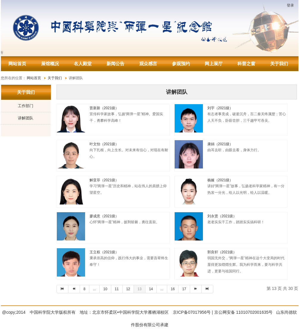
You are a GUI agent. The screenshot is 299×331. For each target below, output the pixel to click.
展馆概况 (50, 63)
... (94, 289)
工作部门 (25, 106)
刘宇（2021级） (220, 108)
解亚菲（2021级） (104, 180)
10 (105, 289)
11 (117, 289)
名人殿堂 (83, 63)
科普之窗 (246, 63)
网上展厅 (214, 63)
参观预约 (181, 63)
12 (128, 289)
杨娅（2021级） (220, 180)
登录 (290, 5)
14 (151, 289)
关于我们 (279, 63)
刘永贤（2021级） (222, 216)
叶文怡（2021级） (104, 144)
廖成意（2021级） (104, 216)
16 (173, 289)
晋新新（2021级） (104, 108)
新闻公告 (115, 63)
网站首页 (17, 63)
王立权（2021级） (104, 252)
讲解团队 (25, 118)
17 (184, 289)
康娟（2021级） (220, 144)
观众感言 (148, 63)
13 (139, 289)
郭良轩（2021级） (222, 252)
